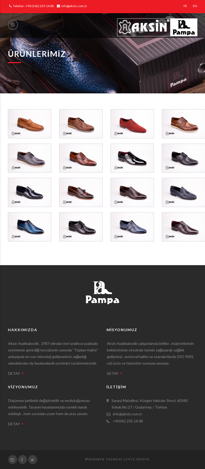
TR (185, 6)
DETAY (16, 373)
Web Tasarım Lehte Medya (123, 459)
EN (195, 6)
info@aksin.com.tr (72, 6)
